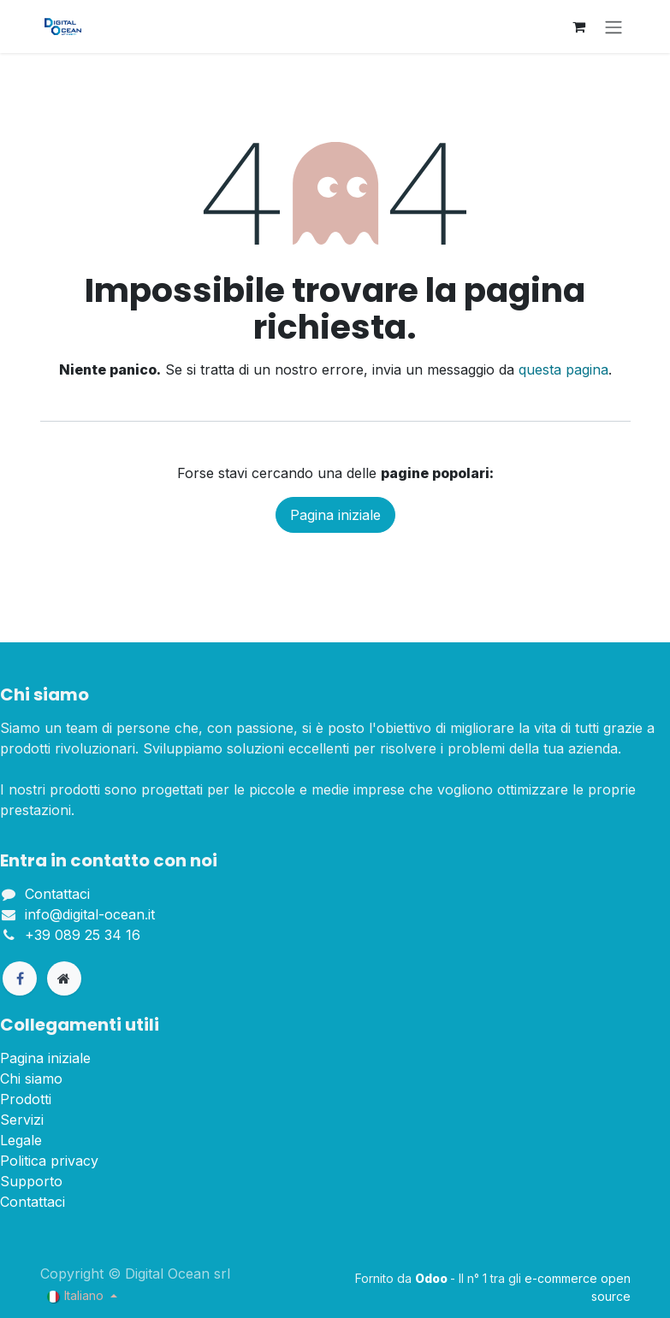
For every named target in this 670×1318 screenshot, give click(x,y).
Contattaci (57, 893)
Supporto (31, 1181)
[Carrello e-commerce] (579, 26)
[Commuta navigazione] (613, 26)
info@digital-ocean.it (90, 914)
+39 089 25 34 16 (82, 934)
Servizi (22, 1119)
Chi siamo (31, 1078)
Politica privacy (49, 1160)
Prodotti (25, 1099)
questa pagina (563, 369)
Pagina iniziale (335, 514)
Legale (21, 1140)
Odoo (432, 1278)
